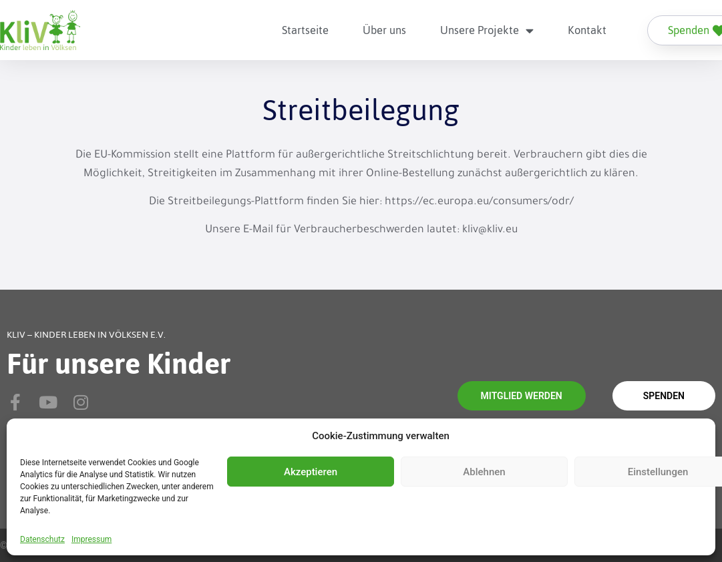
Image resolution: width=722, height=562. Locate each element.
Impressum (91, 539)
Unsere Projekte (487, 30)
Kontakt (587, 30)
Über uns (384, 30)
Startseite (305, 30)
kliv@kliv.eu (490, 230)
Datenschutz (42, 539)
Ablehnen (484, 472)
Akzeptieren (310, 472)
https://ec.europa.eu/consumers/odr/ (479, 202)
